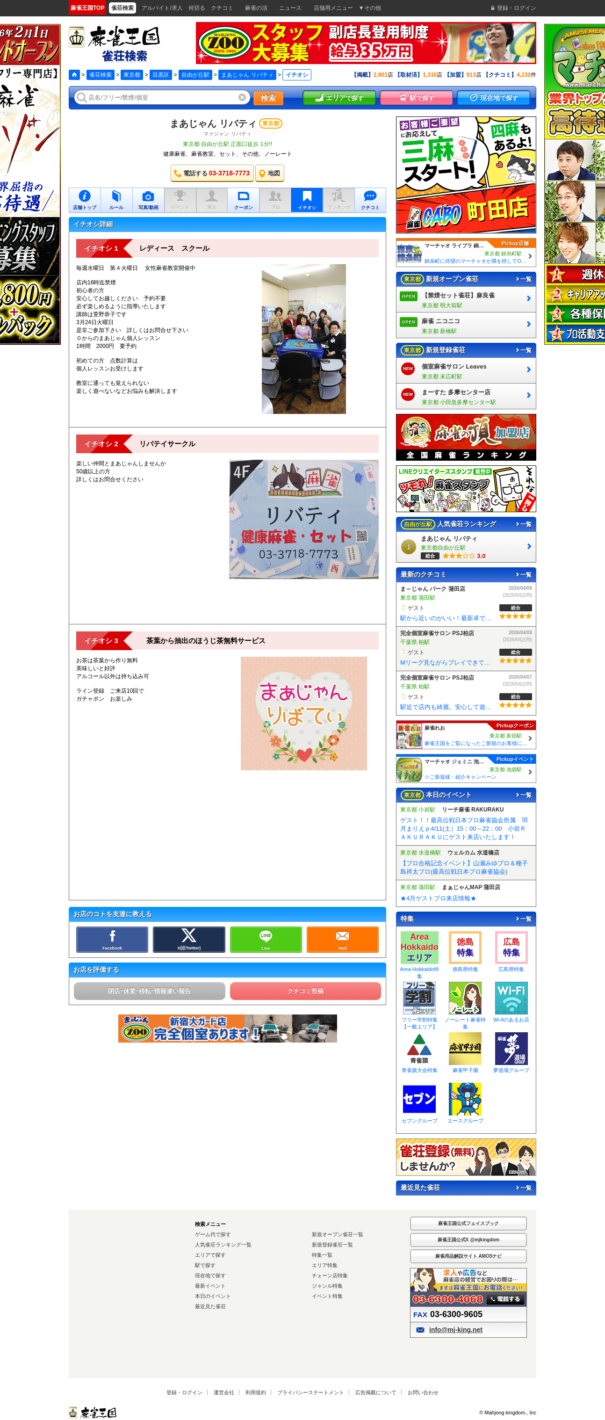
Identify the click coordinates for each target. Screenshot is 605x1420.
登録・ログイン (184, 1392)
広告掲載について (375, 1392)
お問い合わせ (423, 1392)
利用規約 (255, 1392)
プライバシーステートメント (310, 1392)
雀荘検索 (100, 75)
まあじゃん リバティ (247, 75)
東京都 (131, 75)
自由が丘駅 (195, 75)
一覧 (523, 279)
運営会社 (224, 1392)
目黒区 (160, 75)
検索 (268, 98)
